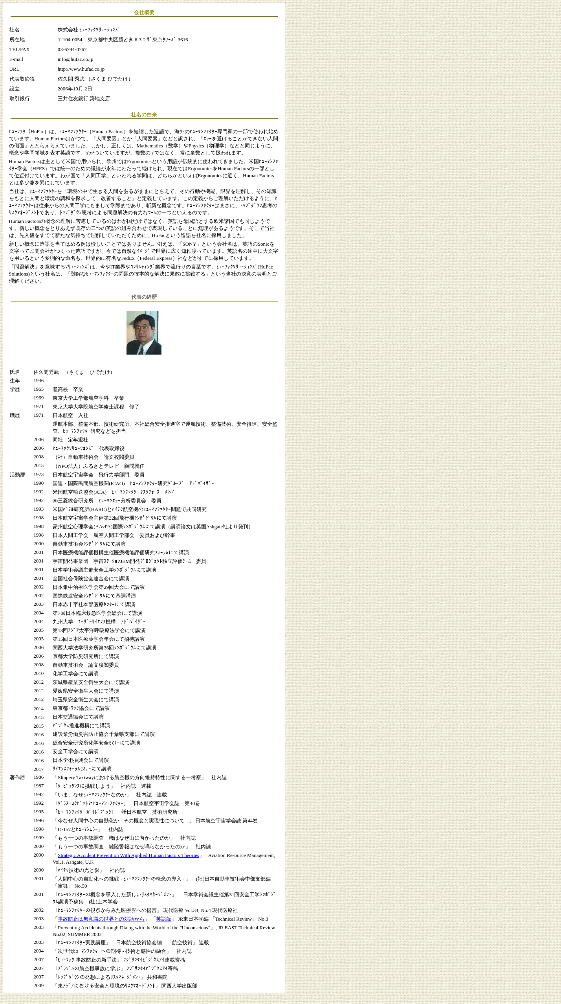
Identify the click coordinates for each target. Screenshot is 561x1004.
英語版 (163, 919)
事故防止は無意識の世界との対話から (101, 919)
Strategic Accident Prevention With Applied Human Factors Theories (128, 855)
